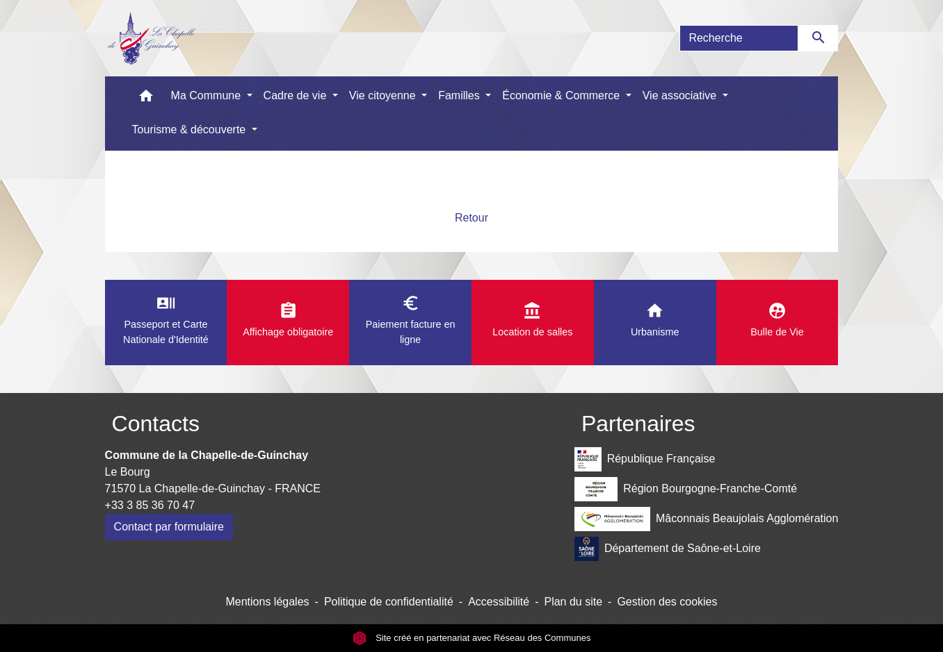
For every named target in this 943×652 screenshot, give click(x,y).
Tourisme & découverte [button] (190, 129)
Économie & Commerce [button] (562, 95)
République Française (644, 459)
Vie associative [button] (681, 95)
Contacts (156, 423)
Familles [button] (460, 95)
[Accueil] (151, 38)
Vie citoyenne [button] (384, 95)
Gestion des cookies (667, 602)
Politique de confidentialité (388, 602)
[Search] (738, 38)
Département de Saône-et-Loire (667, 549)
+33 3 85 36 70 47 (150, 505)
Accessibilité (498, 602)
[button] (146, 99)
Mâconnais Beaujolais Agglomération (706, 519)
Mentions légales (267, 602)
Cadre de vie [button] (297, 95)
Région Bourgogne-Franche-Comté (685, 489)
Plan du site (573, 602)
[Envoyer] (818, 38)
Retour (471, 218)
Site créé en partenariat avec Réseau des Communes (472, 638)
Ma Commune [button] (207, 95)
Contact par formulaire (169, 527)
